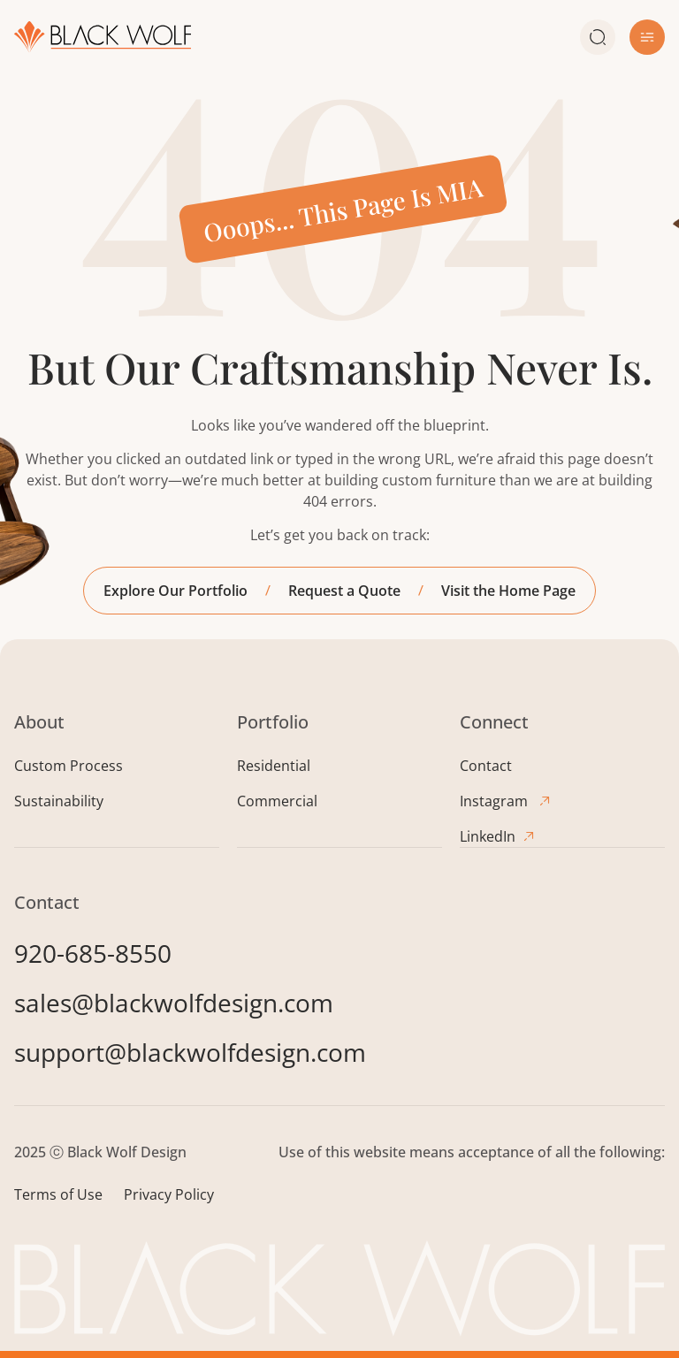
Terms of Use (58, 1193)
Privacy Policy (169, 1193)
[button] (647, 37)
